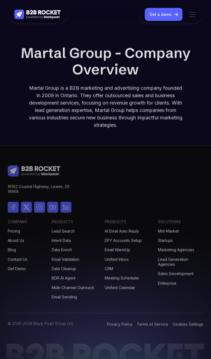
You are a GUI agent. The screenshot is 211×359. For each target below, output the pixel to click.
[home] (38, 14)
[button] (191, 14)
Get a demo (160, 14)
